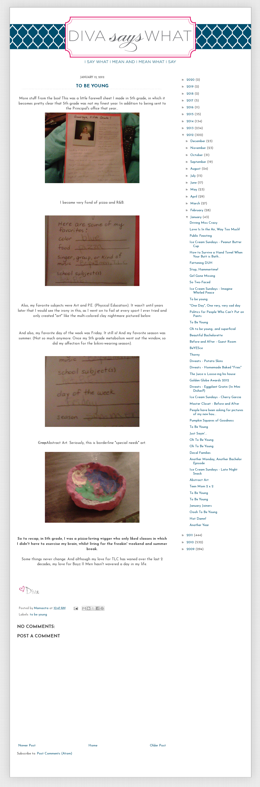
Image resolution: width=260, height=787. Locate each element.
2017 (190, 100)
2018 (190, 94)
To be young (199, 299)
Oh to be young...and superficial (213, 329)
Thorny (195, 355)
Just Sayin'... (198, 433)
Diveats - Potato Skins (206, 361)
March (195, 203)
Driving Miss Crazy (203, 223)
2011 (190, 535)
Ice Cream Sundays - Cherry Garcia (215, 397)
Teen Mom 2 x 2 (201, 486)
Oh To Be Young (201, 440)
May (194, 189)
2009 (190, 549)
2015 (190, 114)
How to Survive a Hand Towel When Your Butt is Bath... (216, 254)
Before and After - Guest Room (213, 342)
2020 (190, 80)
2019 (190, 86)
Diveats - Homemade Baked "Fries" (216, 367)
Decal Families (200, 453)
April (194, 196)
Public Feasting (201, 236)
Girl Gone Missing (202, 276)
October (197, 155)
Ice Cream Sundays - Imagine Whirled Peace (211, 291)
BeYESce (196, 348)
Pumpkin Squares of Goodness (212, 420)
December (198, 141)
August (196, 169)
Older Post (158, 745)
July (193, 176)
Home (92, 745)
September (198, 162)
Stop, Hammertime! (204, 269)
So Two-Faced (200, 282)
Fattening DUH (201, 263)
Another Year (199, 525)
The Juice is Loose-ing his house (212, 374)
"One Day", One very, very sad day (215, 305)
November (198, 148)
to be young (38, 614)
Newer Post (27, 745)
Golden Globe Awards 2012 (209, 380)
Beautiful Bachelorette (206, 335)
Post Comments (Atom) (54, 753)
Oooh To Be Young (203, 512)
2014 (190, 121)
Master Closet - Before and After (214, 404)
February (197, 210)
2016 (190, 107)
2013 (190, 128)
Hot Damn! (198, 519)
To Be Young (92, 86)
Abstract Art (199, 480)
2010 (190, 542)
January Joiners (201, 506)
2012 (190, 135)
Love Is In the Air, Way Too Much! (215, 229)
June (194, 183)
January (196, 217)
